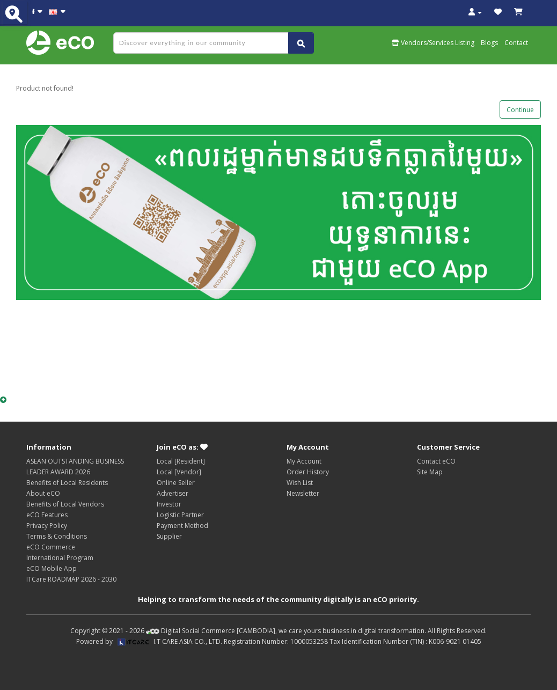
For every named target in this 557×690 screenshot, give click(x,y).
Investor (169, 504)
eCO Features (47, 514)
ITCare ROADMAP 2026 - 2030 (71, 579)
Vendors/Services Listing (433, 42)
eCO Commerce (50, 547)
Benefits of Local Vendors (65, 504)
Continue (520, 109)
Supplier (169, 536)
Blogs (489, 42)
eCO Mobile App (51, 568)
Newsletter (303, 493)
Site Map (430, 471)
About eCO (43, 493)
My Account (304, 461)
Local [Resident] (181, 461)
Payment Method (182, 525)
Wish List (300, 482)
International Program (59, 557)
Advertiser (172, 493)
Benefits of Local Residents (67, 482)
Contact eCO (436, 461)
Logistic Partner (180, 514)
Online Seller (176, 482)
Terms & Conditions (56, 536)
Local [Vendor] (179, 471)
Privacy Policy (46, 525)
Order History (308, 471)
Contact (516, 42)
